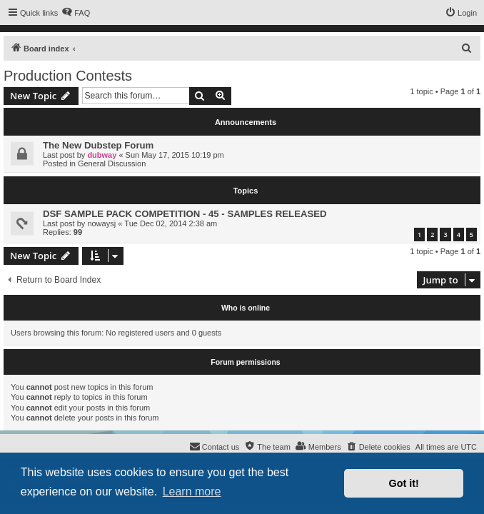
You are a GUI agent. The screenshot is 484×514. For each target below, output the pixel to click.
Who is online (245, 307)
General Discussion (112, 163)
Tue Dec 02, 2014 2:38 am (170, 223)
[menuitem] (75, 12)
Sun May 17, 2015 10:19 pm (175, 155)
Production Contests (68, 76)
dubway (101, 155)
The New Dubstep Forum (98, 145)
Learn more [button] (192, 491)
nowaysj (101, 223)
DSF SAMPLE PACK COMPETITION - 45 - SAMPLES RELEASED (185, 213)
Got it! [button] (404, 483)
